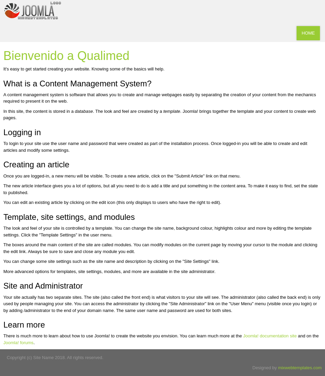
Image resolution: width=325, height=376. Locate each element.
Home (308, 33)
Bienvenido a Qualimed (66, 56)
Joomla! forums (18, 342)
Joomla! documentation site (270, 335)
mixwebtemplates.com (300, 367)
